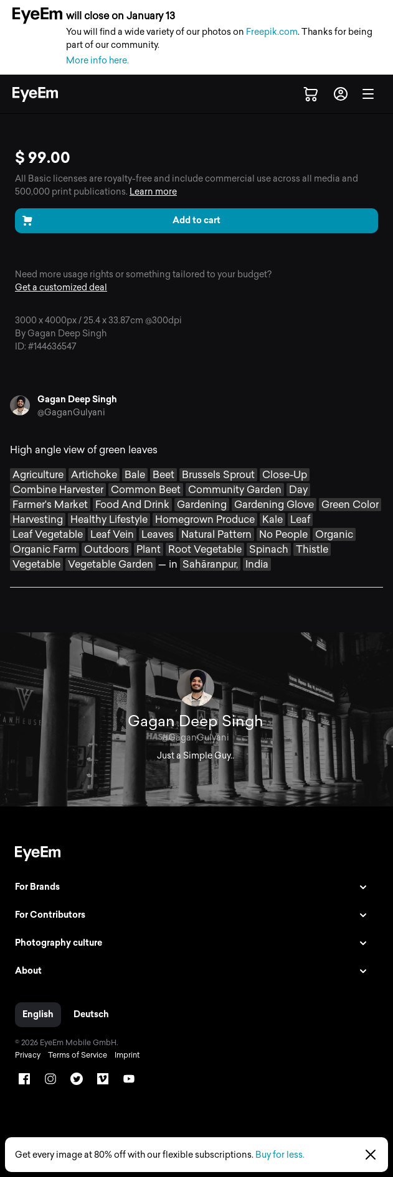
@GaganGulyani (71, 412)
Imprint (127, 1055)
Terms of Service (77, 1055)
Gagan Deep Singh (77, 399)
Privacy (27, 1055)
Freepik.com (272, 32)
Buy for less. (280, 1155)
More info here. (97, 60)
